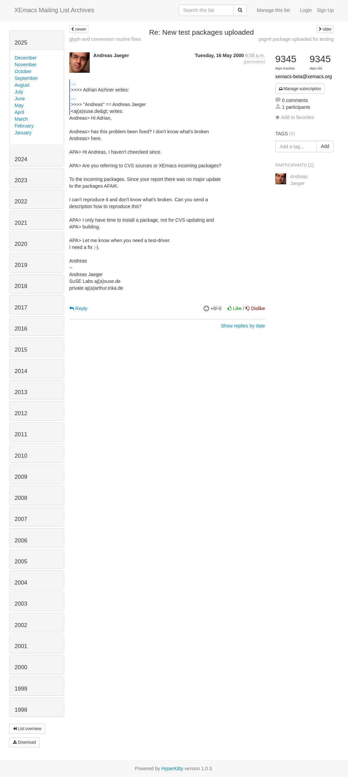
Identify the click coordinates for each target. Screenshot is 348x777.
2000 (21, 667)
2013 (21, 392)
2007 (21, 519)
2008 (21, 498)
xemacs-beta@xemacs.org (303, 76)
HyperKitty (172, 768)
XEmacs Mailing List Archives (54, 10)
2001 (21, 646)
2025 (21, 42)
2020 (21, 244)
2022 (21, 201)
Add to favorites (294, 117)
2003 (21, 604)
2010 (21, 456)
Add (325, 146)
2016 (21, 328)
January (23, 132)
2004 (21, 582)
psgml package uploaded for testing (296, 39)
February (24, 126)
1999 (21, 689)
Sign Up (325, 10)
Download (24, 742)
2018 (21, 286)
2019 (21, 265)
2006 (21, 540)
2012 (21, 413)
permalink (254, 62)
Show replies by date (243, 325)
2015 (21, 350)
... (73, 83)
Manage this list (273, 10)
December (26, 58)
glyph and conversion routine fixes (105, 39)
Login (306, 10)
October (23, 71)
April (19, 112)
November (26, 64)
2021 (21, 223)
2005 (21, 561)
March (21, 119)
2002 (21, 625)
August (22, 85)
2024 (21, 159)
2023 (21, 180)
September (26, 78)
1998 (21, 710)
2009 (21, 477)
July (19, 92)
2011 (21, 434)
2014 (21, 371)
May (19, 105)
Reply (78, 308)
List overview (27, 728)
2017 (21, 307)
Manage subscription (300, 88)
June (20, 98)
